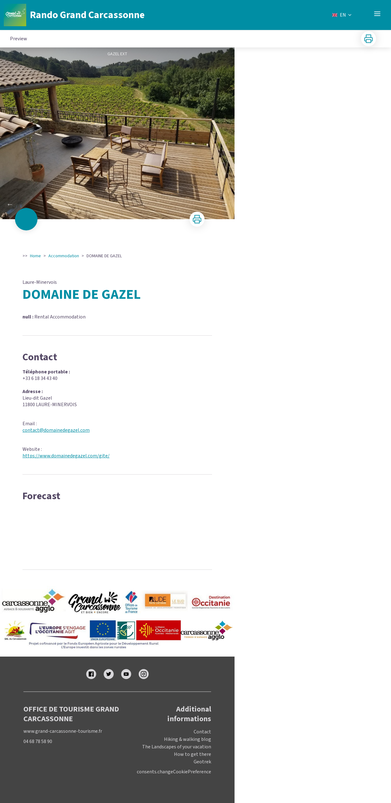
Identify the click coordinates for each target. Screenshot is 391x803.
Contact (202, 731)
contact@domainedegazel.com (56, 430)
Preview (18, 38)
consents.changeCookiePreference (174, 772)
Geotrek (202, 761)
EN (342, 15)
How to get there (192, 754)
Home (35, 256)
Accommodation (63, 256)
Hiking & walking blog (187, 739)
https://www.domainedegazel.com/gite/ (66, 455)
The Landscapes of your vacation (176, 746)
